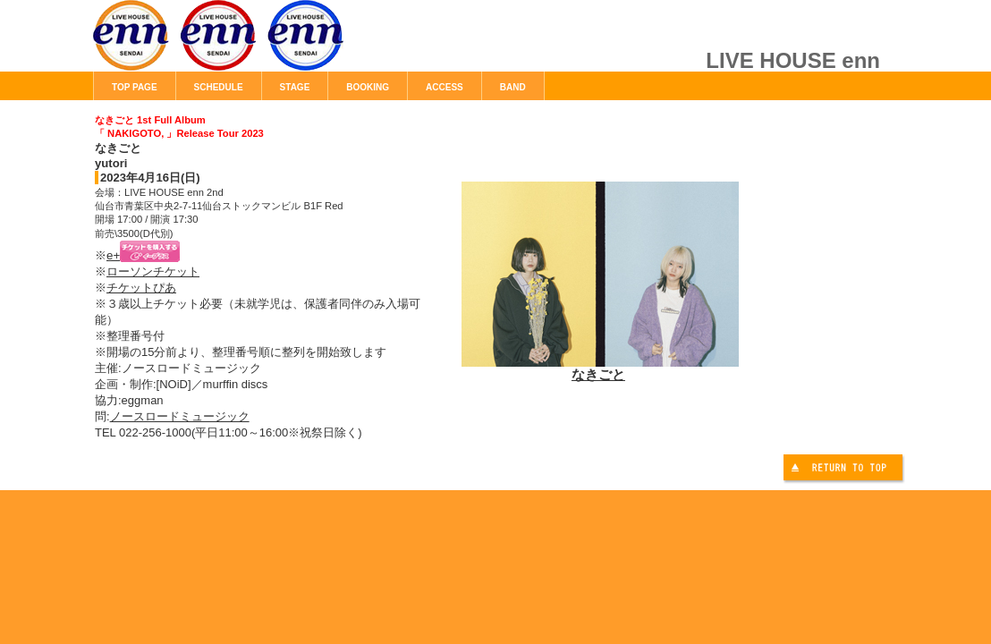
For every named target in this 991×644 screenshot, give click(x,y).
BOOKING (367, 87)
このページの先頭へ (845, 470)
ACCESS (444, 87)
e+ (143, 255)
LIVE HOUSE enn (294, 44)
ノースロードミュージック (180, 416)
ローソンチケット (152, 271)
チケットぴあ (141, 287)
